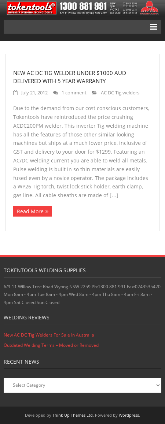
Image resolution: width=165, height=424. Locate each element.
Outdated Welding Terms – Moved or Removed (51, 345)
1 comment (74, 93)
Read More (30, 211)
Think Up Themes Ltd (72, 415)
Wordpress (129, 415)
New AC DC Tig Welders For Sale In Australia (49, 335)
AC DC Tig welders (120, 93)
